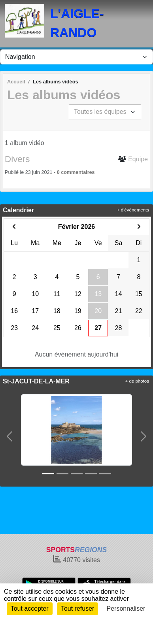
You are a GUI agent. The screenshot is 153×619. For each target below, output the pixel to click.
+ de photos (137, 381)
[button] (9, 436)
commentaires (77, 172)
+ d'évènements (133, 210)
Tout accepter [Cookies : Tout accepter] (30, 608)
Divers (17, 159)
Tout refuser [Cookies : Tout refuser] (77, 608)
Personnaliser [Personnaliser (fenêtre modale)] (126, 608)
